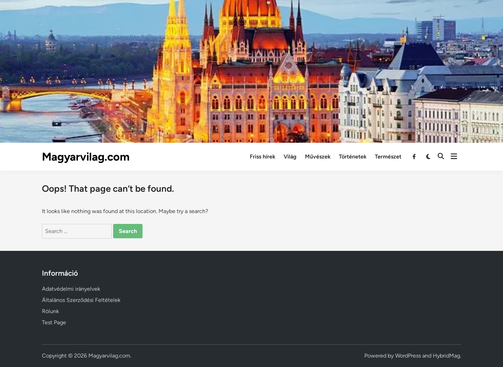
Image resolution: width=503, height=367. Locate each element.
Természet (388, 156)
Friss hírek (262, 156)
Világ (290, 156)
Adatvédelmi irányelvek (71, 288)
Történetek (352, 156)
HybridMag (446, 355)
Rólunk (50, 311)
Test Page (54, 322)
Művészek (317, 156)
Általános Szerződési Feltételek (81, 300)
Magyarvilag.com (86, 156)
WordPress (408, 355)
